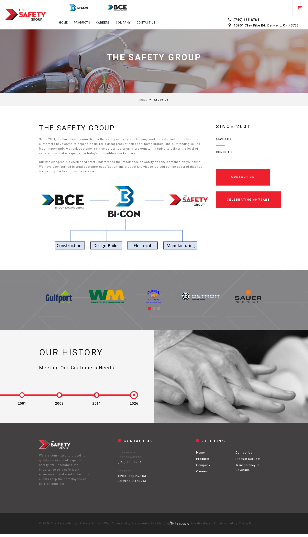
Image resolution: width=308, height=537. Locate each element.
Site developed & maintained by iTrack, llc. (210, 523)
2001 (22, 403)
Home (63, 22)
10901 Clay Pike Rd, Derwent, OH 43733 (266, 25)
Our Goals (232, 152)
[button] (149, 308)
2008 (59, 403)
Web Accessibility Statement (126, 523)
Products (82, 22)
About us (224, 139)
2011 (96, 403)
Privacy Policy (90, 523)
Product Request (248, 462)
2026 (134, 403)
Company (123, 22)
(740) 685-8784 (246, 20)
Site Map (157, 523)
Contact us (146, 22)
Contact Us (244, 455)
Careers (103, 22)
